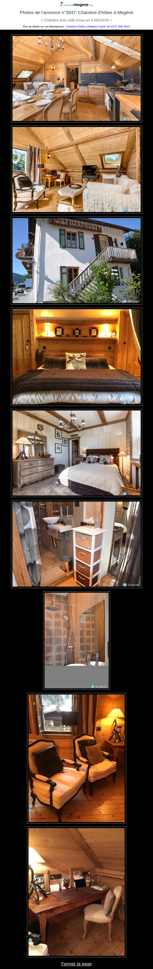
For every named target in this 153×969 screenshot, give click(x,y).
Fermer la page (76, 963)
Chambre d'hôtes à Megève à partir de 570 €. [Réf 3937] (98, 26)
